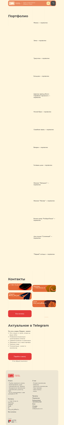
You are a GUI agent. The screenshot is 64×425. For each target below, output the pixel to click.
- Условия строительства (39, 383)
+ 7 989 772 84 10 (13, 401)
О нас (34, 381)
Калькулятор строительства (36, 401)
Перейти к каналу (20, 356)
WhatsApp (11, 403)
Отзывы (34, 406)
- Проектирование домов (15, 385)
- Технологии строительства (39, 386)
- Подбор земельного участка (16, 383)
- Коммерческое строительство (16, 388)
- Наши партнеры (37, 388)
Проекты (35, 396)
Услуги (10, 381)
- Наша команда (36, 389)
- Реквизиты (35, 385)
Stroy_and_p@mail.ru (13, 409)
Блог (34, 404)
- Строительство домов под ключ (15, 390)
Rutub (9, 406)
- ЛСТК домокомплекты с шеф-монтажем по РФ (16, 393)
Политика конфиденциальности (37, 408)
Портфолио (36, 398)
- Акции (34, 391)
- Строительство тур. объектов (16, 386)
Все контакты (12, 412)
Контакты (11, 399)
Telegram (10, 404)
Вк (8, 408)
